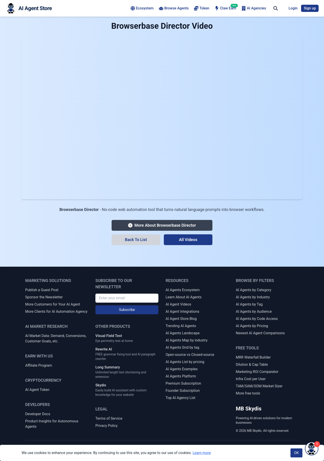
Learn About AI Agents (184, 297)
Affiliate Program (38, 365)
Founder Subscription (183, 390)
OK (296, 453)
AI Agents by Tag (249, 304)
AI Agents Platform (181, 376)
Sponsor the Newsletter (44, 297)
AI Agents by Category (253, 290)
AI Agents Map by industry (186, 340)
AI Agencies (253, 8)
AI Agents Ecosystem (183, 290)
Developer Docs (37, 414)
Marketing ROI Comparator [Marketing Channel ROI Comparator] (257, 372)
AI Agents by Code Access (257, 319)
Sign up (310, 8)
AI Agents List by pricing (185, 362)
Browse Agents (174, 8)
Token (201, 8)
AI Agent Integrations (182, 311)
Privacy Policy (106, 425)
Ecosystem (141, 8)
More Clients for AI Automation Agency (56, 311)
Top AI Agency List (180, 398)
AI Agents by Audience (254, 311)
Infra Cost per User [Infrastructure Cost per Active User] (251, 379)
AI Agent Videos (178, 304)
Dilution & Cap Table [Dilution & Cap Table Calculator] (252, 364)
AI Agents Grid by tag (182, 347)
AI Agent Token (37, 390)
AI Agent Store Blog (181, 319)
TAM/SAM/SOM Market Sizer (259, 386)
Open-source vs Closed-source (190, 354)
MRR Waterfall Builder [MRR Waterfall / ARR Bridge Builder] (253, 357)
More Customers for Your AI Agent (52, 304)
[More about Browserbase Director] (162, 225)
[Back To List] (136, 239)
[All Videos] (188, 239)
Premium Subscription (183, 383)
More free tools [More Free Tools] (248, 393)
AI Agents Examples (182, 369)
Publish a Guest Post (41, 290)
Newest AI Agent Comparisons (260, 333)
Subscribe (127, 310)
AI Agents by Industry (253, 297)
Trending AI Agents (181, 326)
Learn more (202, 453)
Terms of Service (108, 418)
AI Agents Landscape (183, 333)
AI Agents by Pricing (252, 326)
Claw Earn (225, 8)
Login (293, 8)
